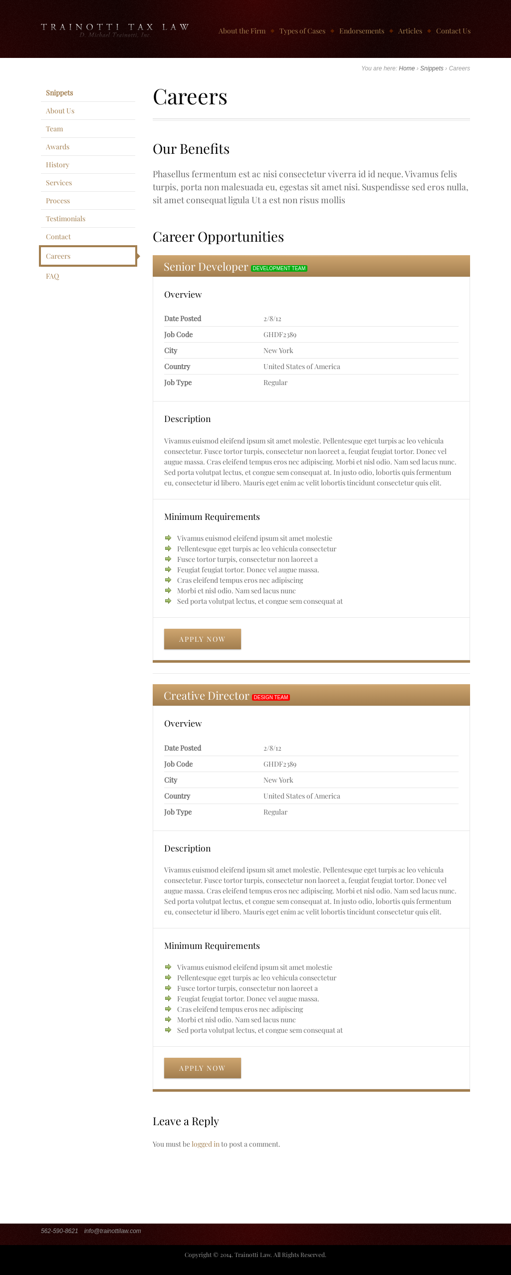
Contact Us (453, 30)
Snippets (432, 68)
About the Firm (242, 30)
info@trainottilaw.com (112, 1231)
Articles (410, 30)
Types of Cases (302, 30)
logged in (206, 1144)
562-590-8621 (59, 1231)
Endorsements (361, 30)
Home (407, 68)
